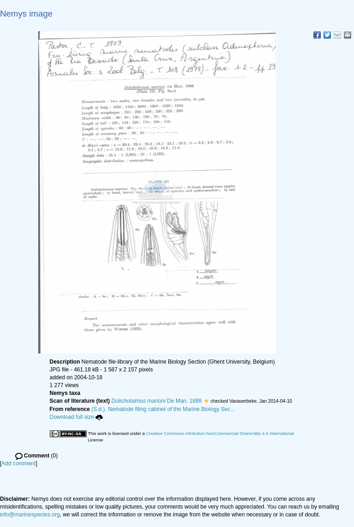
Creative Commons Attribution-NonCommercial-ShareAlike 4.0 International (220, 433)
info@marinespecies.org (30, 514)
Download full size (76, 417)
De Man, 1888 (157, 401)
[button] (206, 401)
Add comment (18, 463)
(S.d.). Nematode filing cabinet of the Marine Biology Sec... (163, 409)
